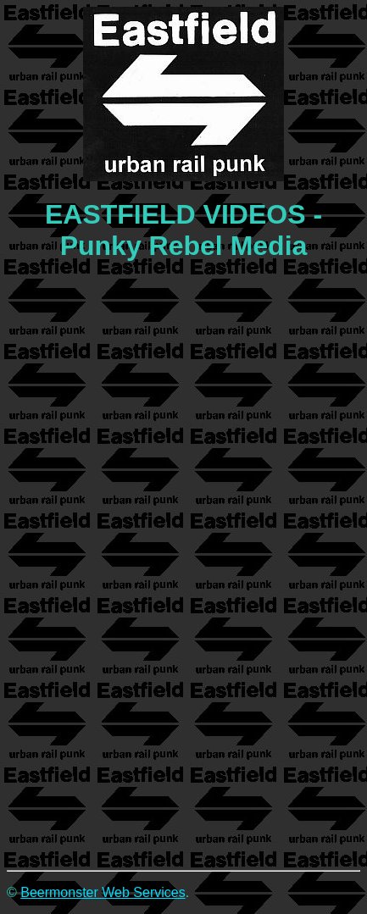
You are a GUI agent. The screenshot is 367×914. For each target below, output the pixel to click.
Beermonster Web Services (102, 892)
